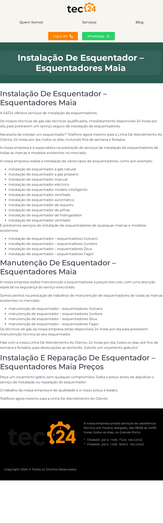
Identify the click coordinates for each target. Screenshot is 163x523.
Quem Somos (31, 22)
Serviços (89, 22)
